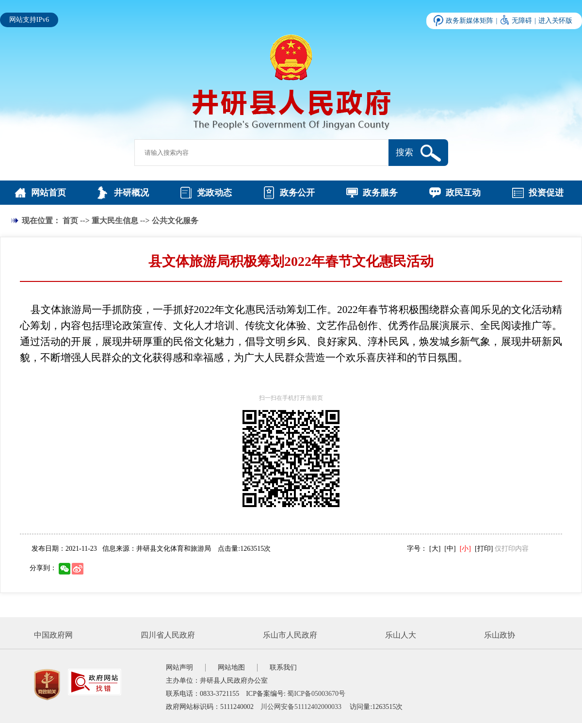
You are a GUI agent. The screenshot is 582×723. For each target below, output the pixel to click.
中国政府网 (53, 635)
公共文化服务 (175, 220)
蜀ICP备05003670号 (316, 693)
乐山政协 (499, 635)
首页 (70, 220)
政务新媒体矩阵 (469, 20)
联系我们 (283, 667)
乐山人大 (400, 635)
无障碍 (522, 20)
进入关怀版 (555, 20)
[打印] (484, 548)
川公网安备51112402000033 (300, 706)
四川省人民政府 (168, 635)
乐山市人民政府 (290, 635)
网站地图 (231, 667)
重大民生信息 (115, 220)
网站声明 (179, 667)
